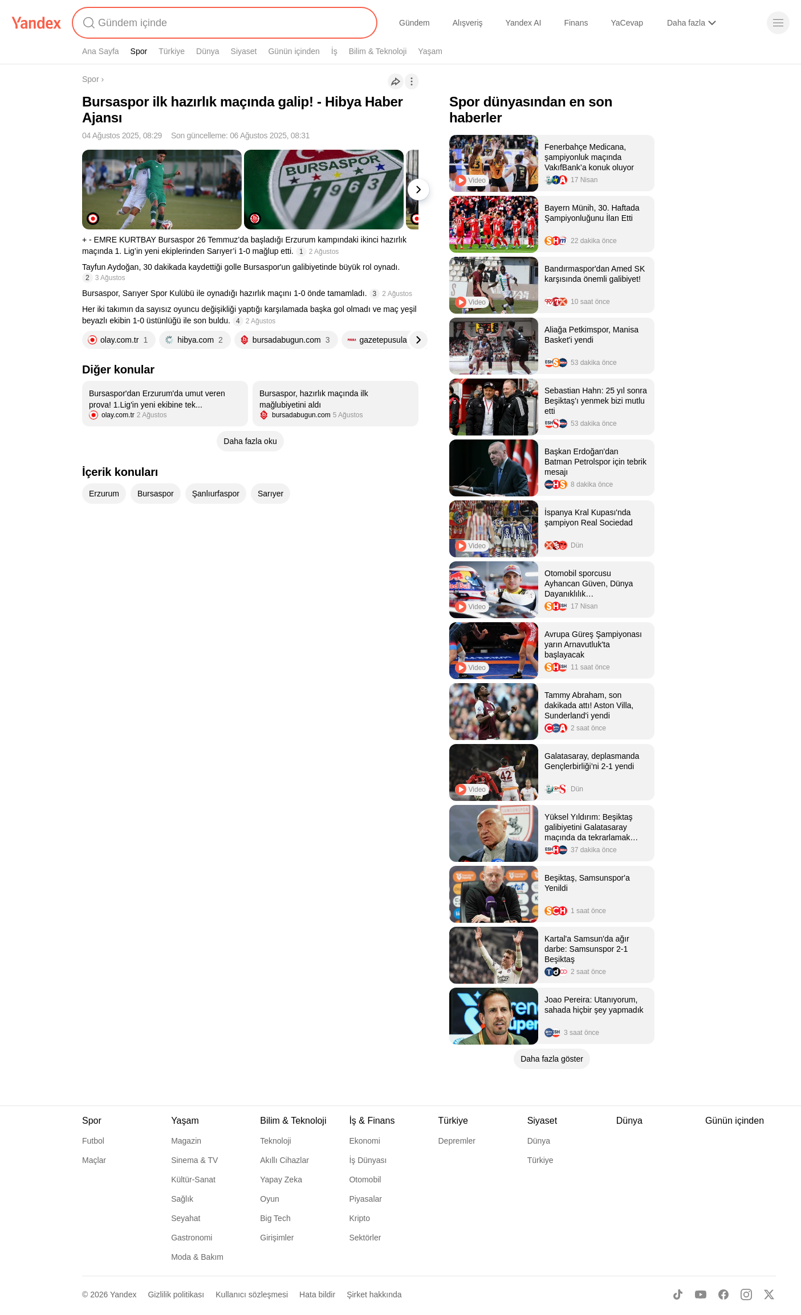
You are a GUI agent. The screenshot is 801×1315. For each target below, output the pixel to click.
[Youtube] (700, 1294)
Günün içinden (293, 51)
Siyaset (244, 51)
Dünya (207, 51)
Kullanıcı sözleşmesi (252, 1294)
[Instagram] (746, 1294)
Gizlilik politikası (176, 1294)
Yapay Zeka (281, 1179)
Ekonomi (364, 1140)
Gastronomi (191, 1237)
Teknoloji (275, 1140)
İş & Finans (372, 1120)
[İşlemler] (411, 81)
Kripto (359, 1218)
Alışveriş (468, 22)
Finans (576, 22)
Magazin (186, 1140)
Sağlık (182, 1198)
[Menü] (778, 22)
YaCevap (627, 22)
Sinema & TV (194, 1160)
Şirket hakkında (374, 1294)
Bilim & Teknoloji (378, 51)
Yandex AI (524, 22)
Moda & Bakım (197, 1256)
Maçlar (94, 1160)
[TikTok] (677, 1294)
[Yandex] (36, 23)
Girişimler (277, 1237)
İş (334, 51)
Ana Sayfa (100, 51)
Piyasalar (365, 1198)
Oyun (269, 1198)
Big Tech (275, 1218)
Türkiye (171, 51)
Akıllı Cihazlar (284, 1160)
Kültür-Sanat (193, 1179)
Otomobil (365, 1179)
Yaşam (430, 51)
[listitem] (165, 403)
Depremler (456, 1140)
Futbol (93, 1140)
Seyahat (185, 1218)
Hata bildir (317, 1294)
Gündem (414, 22)
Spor (139, 51)
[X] (769, 1294)
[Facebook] (723, 1294)
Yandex (123, 1294)
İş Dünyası (368, 1160)
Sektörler (365, 1237)
